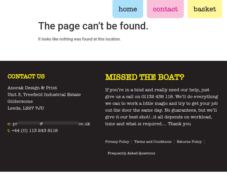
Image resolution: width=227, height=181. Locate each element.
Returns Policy (189, 142)
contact (165, 9)
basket (205, 9)
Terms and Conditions (153, 142)
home (128, 9)
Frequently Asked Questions (131, 153)
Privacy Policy (117, 142)
